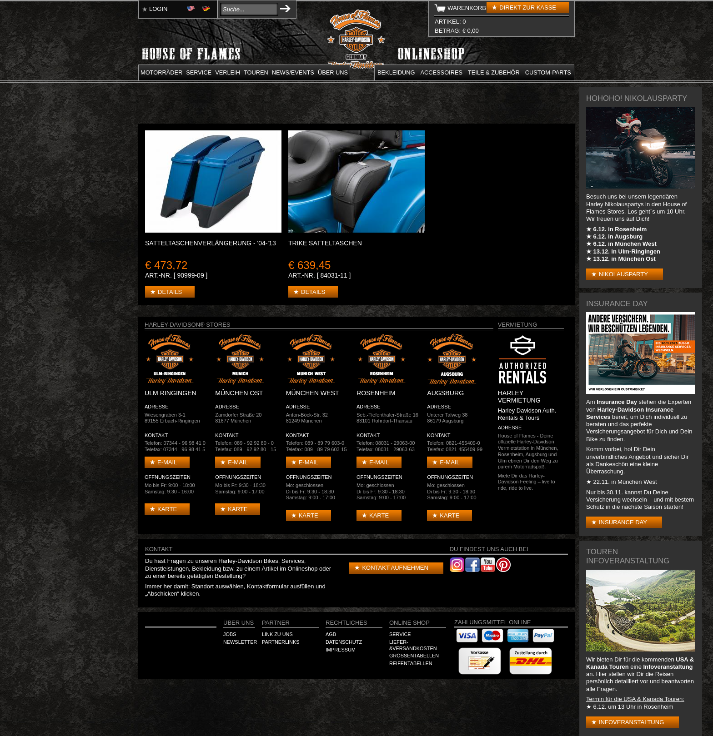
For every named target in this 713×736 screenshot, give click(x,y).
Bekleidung (396, 72)
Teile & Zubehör (494, 72)
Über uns (333, 72)
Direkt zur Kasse (527, 7)
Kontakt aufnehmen (395, 567)
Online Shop (409, 622)
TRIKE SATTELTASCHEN (325, 243)
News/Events (293, 72)
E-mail (167, 462)
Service (198, 72)
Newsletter (240, 642)
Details (170, 291)
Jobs (229, 634)
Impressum (341, 649)
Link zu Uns (277, 634)
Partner (276, 622)
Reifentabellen (410, 663)
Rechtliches (346, 622)
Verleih (227, 72)
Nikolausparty (623, 274)
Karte (167, 509)
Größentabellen (414, 655)
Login (158, 8)
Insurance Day (623, 522)
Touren (256, 72)
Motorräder (161, 72)
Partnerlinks (280, 642)
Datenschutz (344, 642)
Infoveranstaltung (631, 722)
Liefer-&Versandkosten (413, 645)
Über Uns (238, 622)
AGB (331, 634)
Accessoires (441, 72)
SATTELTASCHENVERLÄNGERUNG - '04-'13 (210, 243)
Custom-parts (548, 72)
